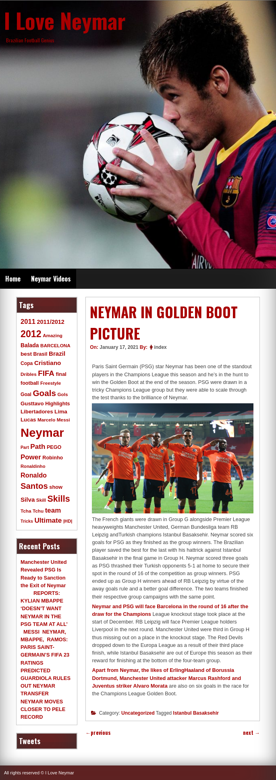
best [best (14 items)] (26, 354)
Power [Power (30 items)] (31, 457)
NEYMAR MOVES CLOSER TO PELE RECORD (43, 709)
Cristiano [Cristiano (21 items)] (47, 362)
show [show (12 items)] (55, 487)
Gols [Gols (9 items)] (62, 394)
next (251, 732)
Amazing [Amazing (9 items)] (52, 335)
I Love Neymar (65, 20)
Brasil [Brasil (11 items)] (40, 354)
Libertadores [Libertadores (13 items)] (37, 412)
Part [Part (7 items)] (25, 447)
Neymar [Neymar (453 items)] (42, 432)
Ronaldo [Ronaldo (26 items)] (34, 475)
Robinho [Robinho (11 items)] (52, 458)
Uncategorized (138, 713)
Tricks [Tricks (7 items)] (27, 521)
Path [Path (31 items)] (37, 446)
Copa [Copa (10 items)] (27, 363)
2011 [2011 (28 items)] (28, 321)
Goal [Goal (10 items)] (26, 394)
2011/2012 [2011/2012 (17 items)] (50, 322)
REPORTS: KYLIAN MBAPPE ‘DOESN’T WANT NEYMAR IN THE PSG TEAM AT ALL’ (44, 608)
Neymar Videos (51, 279)
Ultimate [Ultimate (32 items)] (48, 520)
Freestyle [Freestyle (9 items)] (50, 383)
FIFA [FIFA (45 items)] (46, 373)
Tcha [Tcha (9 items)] (26, 510)
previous (98, 732)
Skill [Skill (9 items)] (41, 500)
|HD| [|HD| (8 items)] (67, 521)
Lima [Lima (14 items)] (60, 412)
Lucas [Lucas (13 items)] (28, 420)
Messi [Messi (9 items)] (63, 419)
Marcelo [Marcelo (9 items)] (46, 419)
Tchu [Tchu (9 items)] (38, 510)
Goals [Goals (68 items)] (44, 393)
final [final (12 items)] (61, 374)
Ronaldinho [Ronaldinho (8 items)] (33, 466)
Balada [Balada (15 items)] (30, 345)
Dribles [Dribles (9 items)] (29, 374)
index (160, 347)
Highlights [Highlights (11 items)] (57, 404)
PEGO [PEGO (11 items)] (54, 447)
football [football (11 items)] (30, 383)
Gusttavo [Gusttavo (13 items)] (32, 403)
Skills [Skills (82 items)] (59, 499)
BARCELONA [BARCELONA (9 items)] (55, 345)
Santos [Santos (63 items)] (34, 486)
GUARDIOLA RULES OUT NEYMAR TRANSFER (46, 686)
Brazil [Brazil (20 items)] (57, 353)
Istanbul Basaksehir (196, 713)
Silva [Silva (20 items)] (28, 499)
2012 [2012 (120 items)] (31, 334)
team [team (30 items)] (53, 510)
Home (13, 279)
